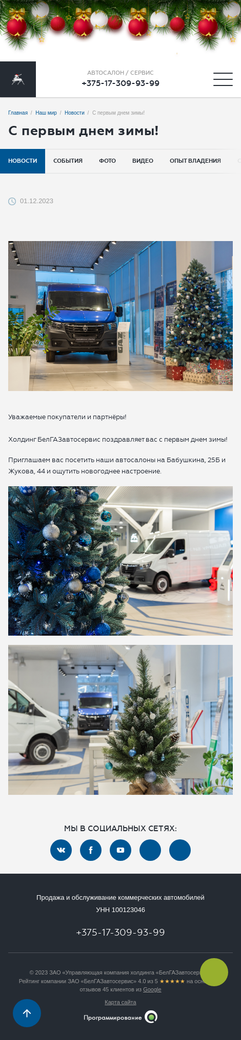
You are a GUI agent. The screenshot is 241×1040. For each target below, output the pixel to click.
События (68, 161)
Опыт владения (195, 161)
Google (152, 989)
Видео (142, 161)
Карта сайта (120, 1002)
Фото (107, 161)
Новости (22, 161)
